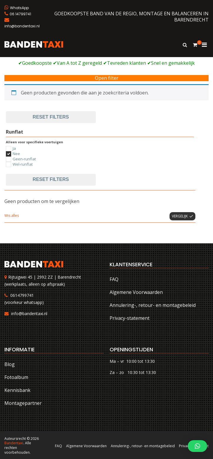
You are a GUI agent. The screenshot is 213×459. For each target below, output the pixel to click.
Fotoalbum (16, 377)
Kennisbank (17, 390)
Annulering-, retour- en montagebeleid (153, 305)
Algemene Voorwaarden (136, 292)
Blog (9, 364)
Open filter (106, 78)
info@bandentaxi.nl (29, 313)
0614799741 (22, 295)
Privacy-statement (130, 318)
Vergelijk (180, 216)
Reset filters (51, 116)
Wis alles (11, 215)
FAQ (114, 279)
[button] (197, 446)
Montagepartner (23, 403)
